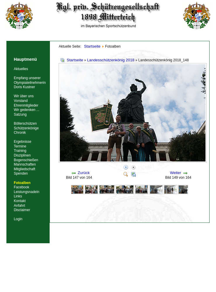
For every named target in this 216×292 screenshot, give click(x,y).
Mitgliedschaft (24, 169)
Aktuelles (21, 69)
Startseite (75, 60)
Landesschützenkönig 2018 (110, 60)
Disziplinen (22, 155)
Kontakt (20, 201)
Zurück (84, 173)
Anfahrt (19, 206)
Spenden (21, 173)
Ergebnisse (22, 142)
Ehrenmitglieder (26, 105)
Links (18, 196)
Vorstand (20, 101)
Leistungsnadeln (26, 192)
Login (18, 219)
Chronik (20, 133)
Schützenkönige (26, 128)
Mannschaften (25, 164)
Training (20, 151)
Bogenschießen (26, 160)
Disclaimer (22, 210)
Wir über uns (24, 96)
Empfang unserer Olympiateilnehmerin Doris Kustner (30, 82)
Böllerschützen (25, 123)
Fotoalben (22, 183)
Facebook (21, 187)
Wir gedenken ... (26, 110)
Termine (20, 146)
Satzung (20, 114)
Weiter (175, 173)
